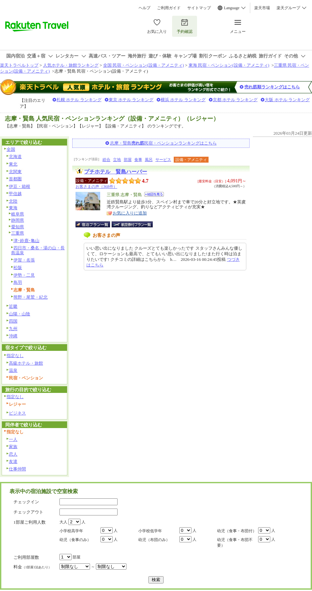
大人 (63, 522)
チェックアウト (28, 512)
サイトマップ (199, 8)
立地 (117, 159)
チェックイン (26, 501)
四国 (13, 321)
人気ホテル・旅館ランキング (71, 65)
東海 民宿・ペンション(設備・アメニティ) (229, 65)
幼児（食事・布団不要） (235, 542)
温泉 (13, 370)
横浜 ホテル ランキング (183, 99)
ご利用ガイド (169, 8)
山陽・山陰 (19, 313)
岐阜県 (17, 214)
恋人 (13, 454)
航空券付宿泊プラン (132, 224)
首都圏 (15, 178)
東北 (13, 164)
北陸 (13, 201)
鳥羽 (17, 282)
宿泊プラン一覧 (96, 224)
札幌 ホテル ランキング (78, 99)
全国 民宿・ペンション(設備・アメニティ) (143, 65)
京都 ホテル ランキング (235, 99)
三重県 (17, 233)
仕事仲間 (17, 468)
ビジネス (17, 413)
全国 (11, 149)
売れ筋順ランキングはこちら (272, 86)
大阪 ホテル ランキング (287, 99)
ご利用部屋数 (26, 557)
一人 (13, 439)
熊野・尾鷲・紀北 (30, 297)
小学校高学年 (71, 531)
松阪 (17, 267)
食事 (138, 159)
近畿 (13, 306)
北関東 (15, 171)
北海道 (15, 156)
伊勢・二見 (24, 275)
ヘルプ (144, 8)
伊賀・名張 (24, 260)
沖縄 (13, 335)
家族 (13, 446)
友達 (13, 461)
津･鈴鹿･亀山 (26, 240)
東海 (13, 207)
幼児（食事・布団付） (236, 531)
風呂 (149, 159)
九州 (13, 328)
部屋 (128, 159)
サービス (163, 159)
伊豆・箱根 (19, 186)
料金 (32, 566)
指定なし (15, 355)
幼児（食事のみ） (75, 539)
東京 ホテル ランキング (131, 99)
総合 (106, 159)
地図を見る (154, 194)
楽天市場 (262, 8)
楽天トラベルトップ (19, 65)
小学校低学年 (150, 531)
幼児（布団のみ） (154, 539)
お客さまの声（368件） (96, 186)
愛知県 (17, 226)
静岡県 (17, 220)
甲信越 (15, 193)
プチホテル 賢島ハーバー (115, 171)
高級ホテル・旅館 (26, 363)
